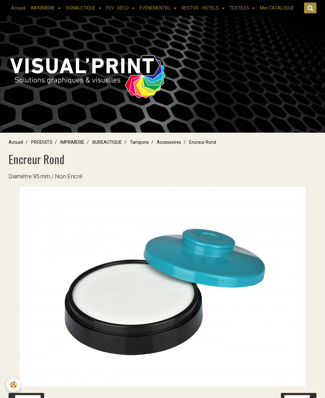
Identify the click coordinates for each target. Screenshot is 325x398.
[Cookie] (13, 385)
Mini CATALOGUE (277, 7)
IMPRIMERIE (43, 7)
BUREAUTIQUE (107, 142)
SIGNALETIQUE (81, 7)
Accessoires (169, 142)
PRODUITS (41, 142)
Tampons (139, 142)
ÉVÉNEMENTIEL (156, 7)
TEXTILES (239, 7)
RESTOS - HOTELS (201, 7)
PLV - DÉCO (118, 7)
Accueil (18, 7)
